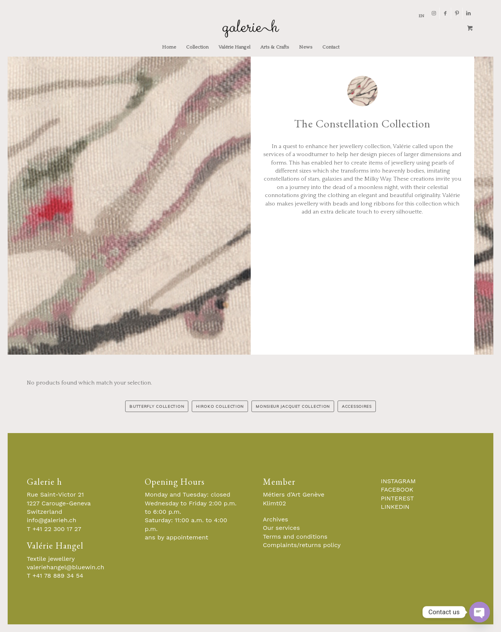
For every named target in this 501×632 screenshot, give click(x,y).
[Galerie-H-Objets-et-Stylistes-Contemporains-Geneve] (250, 28)
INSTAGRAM (398, 481)
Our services (281, 527)
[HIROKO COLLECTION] (220, 406)
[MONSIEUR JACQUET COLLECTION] (292, 406)
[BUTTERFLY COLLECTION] (156, 406)
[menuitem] (419, 16)
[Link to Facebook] (445, 13)
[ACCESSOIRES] (357, 406)
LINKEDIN (395, 506)
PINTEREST (397, 498)
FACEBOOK (397, 489)
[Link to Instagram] (433, 13)
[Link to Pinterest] (456, 13)
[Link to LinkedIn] (468, 13)
